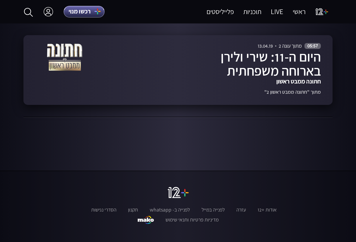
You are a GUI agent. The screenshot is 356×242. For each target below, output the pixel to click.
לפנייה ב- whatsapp (170, 210)
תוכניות (252, 11)
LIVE (277, 11)
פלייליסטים (220, 11)
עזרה (241, 210)
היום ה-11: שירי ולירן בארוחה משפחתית (271, 63)
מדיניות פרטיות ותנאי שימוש (192, 220)
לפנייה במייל (213, 210)
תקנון (133, 210)
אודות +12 (267, 210)
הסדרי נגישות (103, 210)
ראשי (299, 11)
